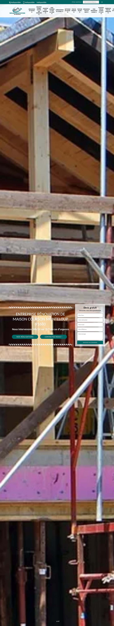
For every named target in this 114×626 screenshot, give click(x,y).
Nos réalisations (25, 337)
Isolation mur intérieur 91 (45, 11)
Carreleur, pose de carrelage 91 (108, 11)
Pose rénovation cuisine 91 (94, 11)
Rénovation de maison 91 (32, 11)
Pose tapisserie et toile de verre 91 (51, 10)
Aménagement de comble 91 (59, 10)
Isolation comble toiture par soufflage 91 (39, 10)
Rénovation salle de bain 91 (86, 11)
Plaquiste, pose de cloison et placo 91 (101, 10)
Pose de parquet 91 (74, 11)
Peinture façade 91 (79, 11)
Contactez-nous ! (53, 337)
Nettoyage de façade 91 (67, 11)
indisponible (15, 2)
